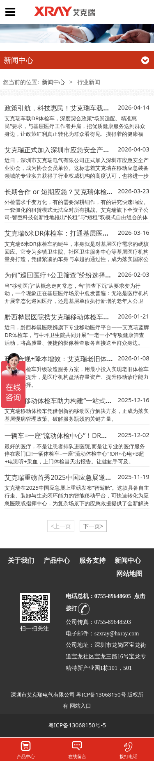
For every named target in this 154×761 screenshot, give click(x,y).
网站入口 (80, 705)
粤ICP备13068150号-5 (77, 725)
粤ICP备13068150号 (101, 694)
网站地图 (129, 573)
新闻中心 (53, 82)
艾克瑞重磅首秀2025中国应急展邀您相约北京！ (75, 477)
